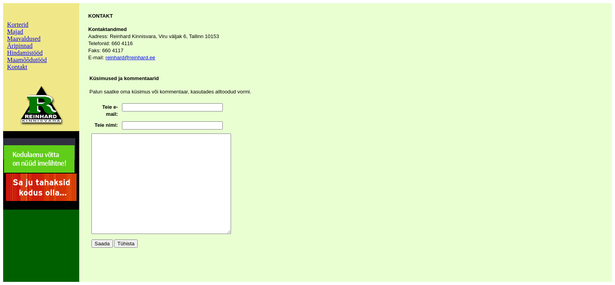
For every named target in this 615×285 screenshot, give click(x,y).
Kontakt (17, 67)
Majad (15, 31)
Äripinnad (20, 45)
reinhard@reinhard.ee (130, 57)
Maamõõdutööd (27, 60)
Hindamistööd (25, 52)
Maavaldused (23, 38)
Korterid (17, 24)
